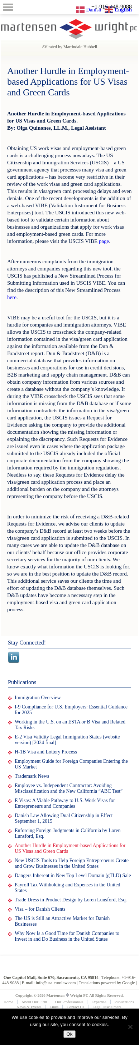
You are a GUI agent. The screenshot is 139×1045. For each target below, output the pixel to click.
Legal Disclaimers (106, 1007)
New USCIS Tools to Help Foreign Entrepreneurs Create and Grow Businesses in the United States (72, 863)
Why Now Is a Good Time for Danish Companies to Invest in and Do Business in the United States (67, 936)
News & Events (29, 1007)
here (11, 297)
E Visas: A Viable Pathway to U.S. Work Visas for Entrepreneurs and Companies (65, 803)
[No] (130, 1026)
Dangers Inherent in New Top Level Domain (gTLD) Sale (73, 875)
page (104, 241)
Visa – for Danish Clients (40, 909)
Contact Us (75, 1007)
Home (8, 1002)
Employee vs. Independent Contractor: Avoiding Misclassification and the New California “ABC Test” (69, 788)
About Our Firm (34, 1002)
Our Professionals (69, 1002)
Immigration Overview (38, 697)
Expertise (98, 1002)
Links (53, 1007)
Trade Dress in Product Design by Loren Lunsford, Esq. (71, 899)
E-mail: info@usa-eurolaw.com (49, 982)
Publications (124, 1002)
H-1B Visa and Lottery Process (46, 752)
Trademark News (32, 776)
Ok (69, 1034)
